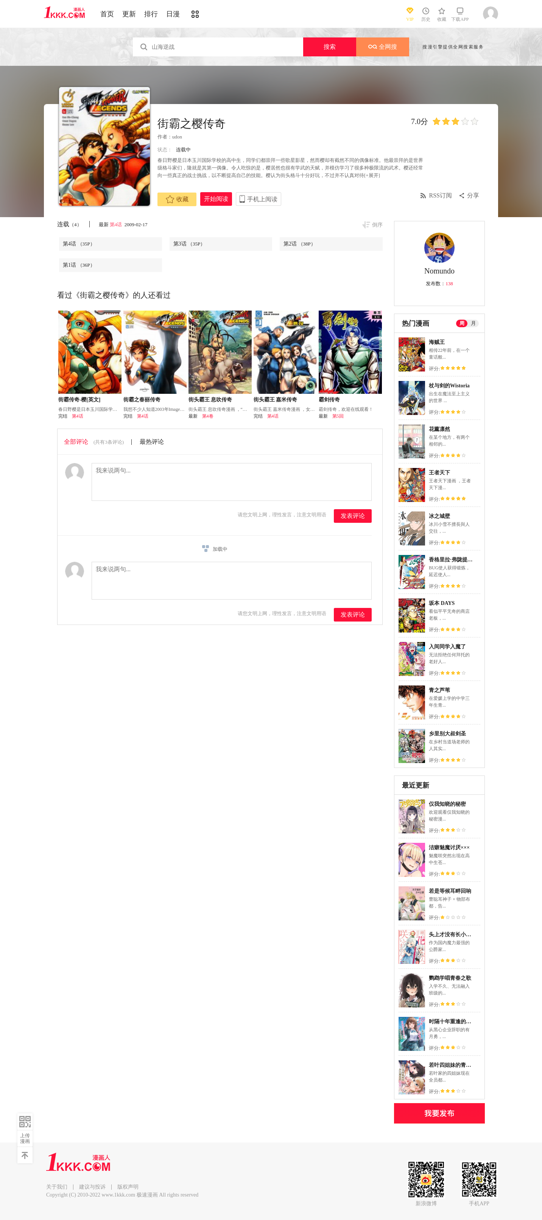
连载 (69, 224)
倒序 (377, 225)
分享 (473, 195)
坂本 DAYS (442, 603)
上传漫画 (25, 1138)
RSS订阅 (440, 195)
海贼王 (437, 342)
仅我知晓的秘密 (447, 804)
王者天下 (439, 473)
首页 (107, 14)
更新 (129, 14)
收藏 (177, 199)
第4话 (116, 224)
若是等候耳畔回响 (450, 891)
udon (177, 137)
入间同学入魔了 (447, 647)
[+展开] (372, 175)
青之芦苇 (439, 690)
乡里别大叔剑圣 (447, 734)
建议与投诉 (92, 1187)
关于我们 (56, 1187)
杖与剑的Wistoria (449, 386)
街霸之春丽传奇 (141, 400)
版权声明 (128, 1187)
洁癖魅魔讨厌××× (449, 847)
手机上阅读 (262, 199)
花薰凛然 (439, 429)
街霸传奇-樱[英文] (79, 400)
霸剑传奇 (329, 400)
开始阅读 (216, 199)
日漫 (173, 14)
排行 (151, 14)
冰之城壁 (439, 516)
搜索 (330, 47)
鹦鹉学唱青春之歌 (450, 978)
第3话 (189, 244)
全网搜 (382, 47)
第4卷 (207, 416)
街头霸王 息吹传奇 (210, 400)
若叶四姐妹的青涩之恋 (455, 1065)
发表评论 (353, 516)
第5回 (338, 416)
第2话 (299, 244)
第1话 (79, 265)
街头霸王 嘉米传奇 (275, 400)
